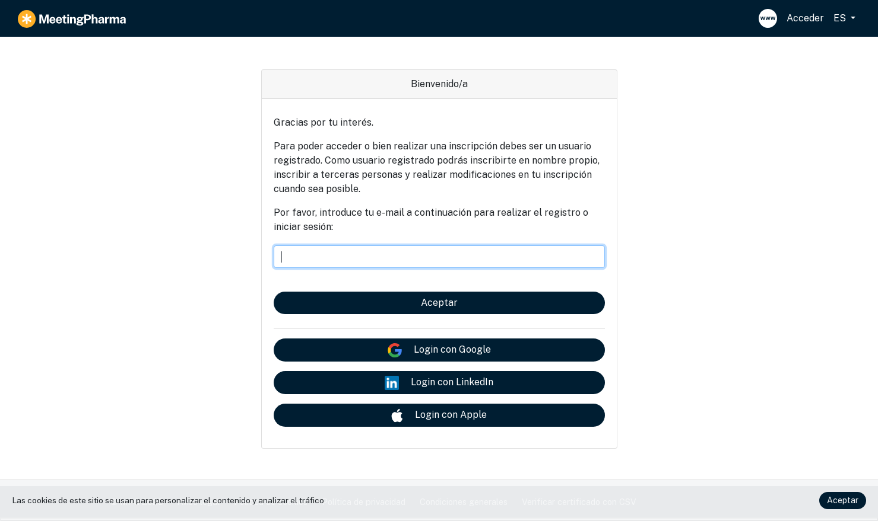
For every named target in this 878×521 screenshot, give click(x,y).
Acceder (805, 18)
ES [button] (840, 18)
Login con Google (439, 350)
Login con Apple (439, 415)
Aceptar (439, 302)
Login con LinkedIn (439, 383)
